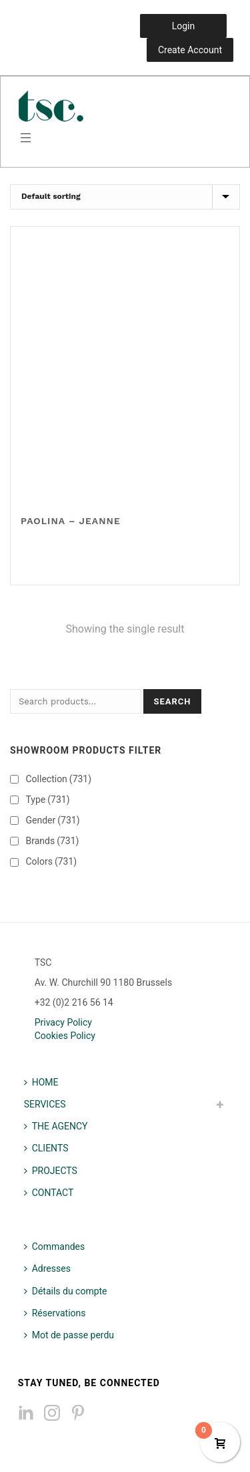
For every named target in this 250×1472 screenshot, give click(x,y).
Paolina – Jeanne (71, 520)
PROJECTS (50, 1170)
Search (172, 701)
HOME (41, 1082)
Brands (52, 840)
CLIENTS (46, 1148)
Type (47, 799)
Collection (58, 779)
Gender (52, 820)
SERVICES (45, 1104)
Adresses (47, 1268)
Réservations (55, 1313)
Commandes (54, 1246)
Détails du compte (65, 1291)
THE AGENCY (56, 1126)
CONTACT (49, 1192)
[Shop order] (125, 197)
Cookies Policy (65, 1035)
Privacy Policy (63, 1022)
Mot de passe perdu (69, 1335)
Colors (51, 861)
